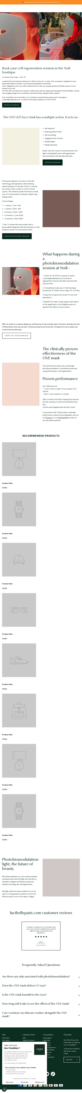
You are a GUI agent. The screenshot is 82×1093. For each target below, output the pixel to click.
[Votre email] (69, 1060)
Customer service (29, 1035)
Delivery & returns (28, 1040)
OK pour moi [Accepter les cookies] (39, 1082)
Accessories (47, 1052)
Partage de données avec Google (16, 1072)
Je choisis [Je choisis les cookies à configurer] (24, 1082)
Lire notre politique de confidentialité (15, 1063)
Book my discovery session (17, 236)
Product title (7, 483)
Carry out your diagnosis (16, 336)
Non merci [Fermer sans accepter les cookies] (9, 1082)
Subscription (47, 1038)
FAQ (24, 1038)
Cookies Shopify (11, 1070)
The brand (5, 1038)
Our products (48, 1035)
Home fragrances (49, 1047)
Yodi (3, 1035)
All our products (48, 1057)
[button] (4, 1089)
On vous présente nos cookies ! (15, 1073)
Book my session (11, 105)
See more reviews (41, 945)
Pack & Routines (48, 1050)
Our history (6, 1040)
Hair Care (46, 1040)
